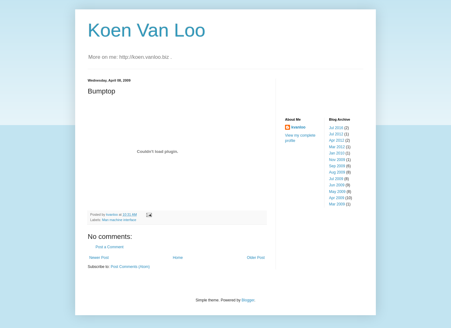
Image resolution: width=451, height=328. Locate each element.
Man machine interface (119, 220)
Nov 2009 (337, 160)
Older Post (256, 257)
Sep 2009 (337, 166)
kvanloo (298, 127)
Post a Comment (109, 247)
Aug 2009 (337, 172)
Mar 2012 (337, 147)
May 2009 (337, 191)
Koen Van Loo (146, 30)
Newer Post (99, 257)
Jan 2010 (337, 153)
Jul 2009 (336, 179)
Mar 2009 (337, 204)
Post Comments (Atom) (130, 267)
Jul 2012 (336, 134)
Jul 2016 (336, 128)
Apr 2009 (337, 198)
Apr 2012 (337, 140)
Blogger (247, 300)
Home (178, 257)
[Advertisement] (316, 92)
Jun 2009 (337, 185)
